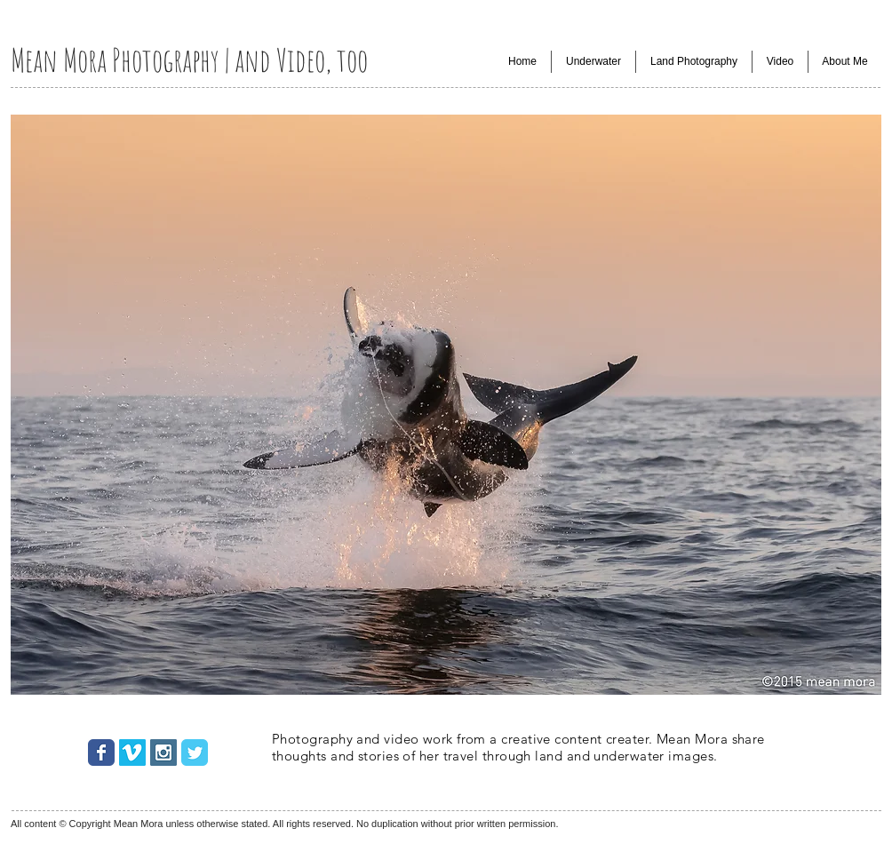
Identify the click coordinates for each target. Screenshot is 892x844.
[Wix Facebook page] (101, 752)
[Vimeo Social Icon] (132, 752)
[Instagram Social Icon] (163, 752)
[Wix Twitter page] (194, 752)
